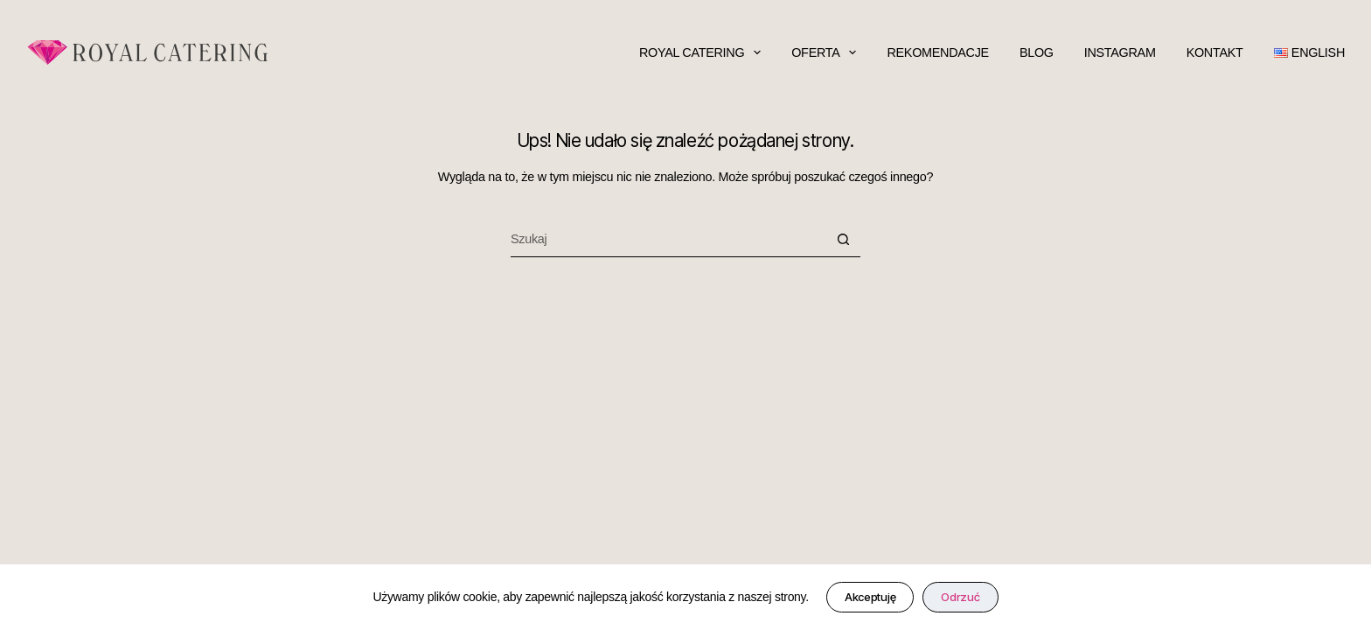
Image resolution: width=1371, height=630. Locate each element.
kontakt (1215, 53)
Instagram (1120, 53)
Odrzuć (960, 597)
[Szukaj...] (668, 239)
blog (1037, 53)
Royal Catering (700, 52)
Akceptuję (870, 597)
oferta (823, 52)
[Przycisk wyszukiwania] (842, 239)
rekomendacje (937, 53)
